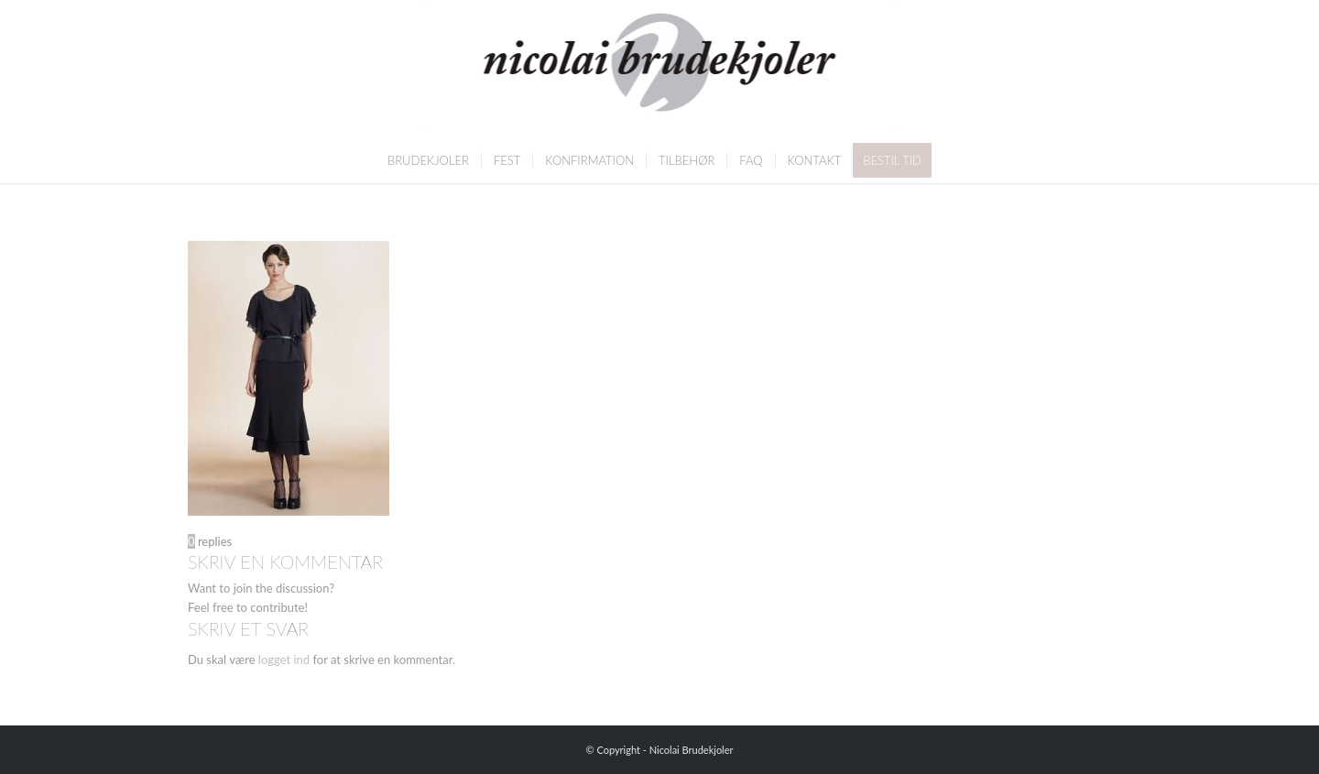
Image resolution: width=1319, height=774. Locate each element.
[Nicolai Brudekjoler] (660, 68)
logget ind (284, 659)
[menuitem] (428, 160)
